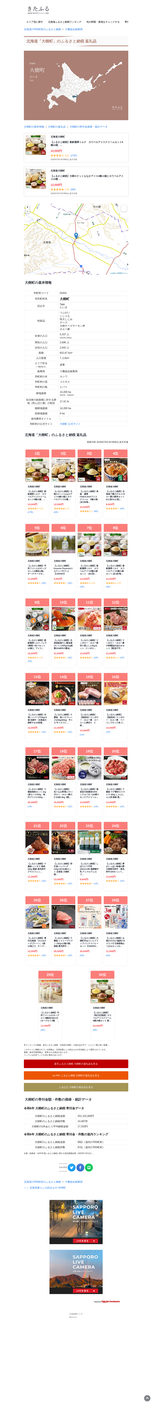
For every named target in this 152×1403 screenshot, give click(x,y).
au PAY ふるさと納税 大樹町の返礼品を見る (76, 1075)
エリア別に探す (34, 22)
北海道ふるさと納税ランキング (64, 22)
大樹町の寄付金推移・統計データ (89, 126)
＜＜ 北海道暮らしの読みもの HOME (45, 1263)
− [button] (27, 211)
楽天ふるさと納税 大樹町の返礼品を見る (76, 1063)
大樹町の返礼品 (57, 126)
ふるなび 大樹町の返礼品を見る (76, 1087)
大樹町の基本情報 (34, 126)
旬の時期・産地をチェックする (103, 22)
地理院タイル (122, 273)
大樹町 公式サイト (70, 424)
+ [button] (27, 207)
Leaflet (112, 273)
